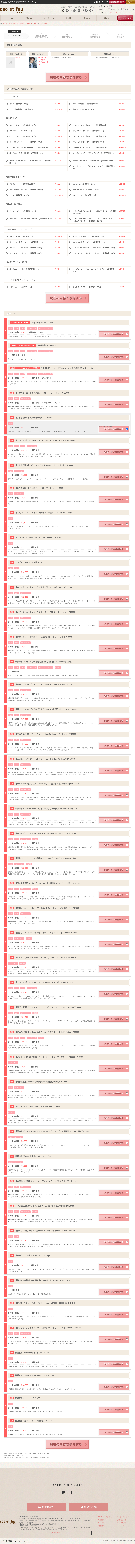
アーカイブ (120, 1526)
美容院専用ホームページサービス (13, 1541)
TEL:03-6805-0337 (88, 1507)
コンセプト (102, 1523)
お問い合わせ (121, 1520)
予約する (67, 77)
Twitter (63, 1492)
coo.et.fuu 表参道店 (105, 1517)
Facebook (72, 1492)
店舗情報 (101, 1520)
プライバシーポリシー (124, 1517)
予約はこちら (113, 12)
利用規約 (101, 1526)
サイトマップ (121, 1523)
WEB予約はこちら (46, 1507)
